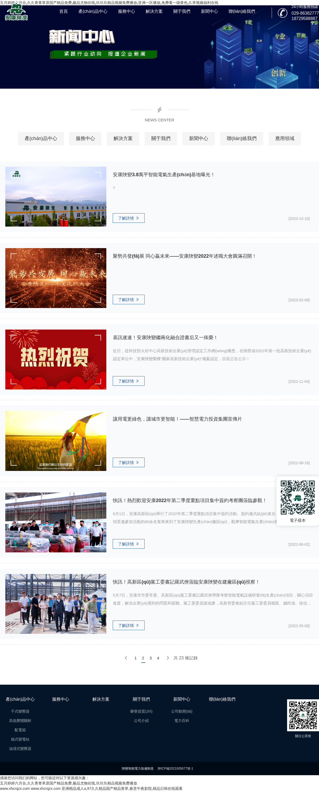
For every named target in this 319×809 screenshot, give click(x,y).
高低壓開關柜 (20, 720)
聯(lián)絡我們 (242, 11)
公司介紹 (141, 720)
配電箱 (20, 730)
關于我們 (181, 11)
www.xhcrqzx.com (15, 788)
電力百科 (181, 720)
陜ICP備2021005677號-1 (175, 768)
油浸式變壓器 (20, 748)
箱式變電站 (20, 739)
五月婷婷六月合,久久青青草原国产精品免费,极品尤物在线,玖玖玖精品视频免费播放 (68, 783)
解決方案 (154, 11)
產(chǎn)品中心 (92, 11)
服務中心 (126, 11)
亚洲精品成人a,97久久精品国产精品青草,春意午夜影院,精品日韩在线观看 (122, 788)
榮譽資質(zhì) (141, 711)
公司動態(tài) (181, 711)
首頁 (63, 11)
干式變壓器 (20, 711)
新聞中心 (209, 11)
